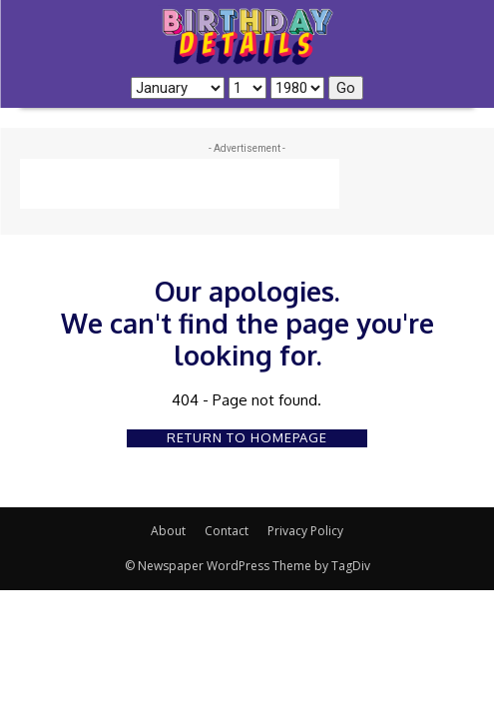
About (168, 530)
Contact (226, 530)
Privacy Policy (305, 530)
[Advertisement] (179, 184)
